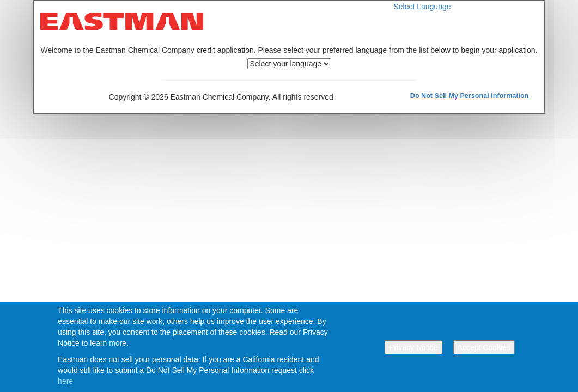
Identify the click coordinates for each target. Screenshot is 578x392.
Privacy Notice (413, 347)
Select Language (422, 6)
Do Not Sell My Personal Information (469, 96)
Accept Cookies (484, 347)
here (65, 381)
